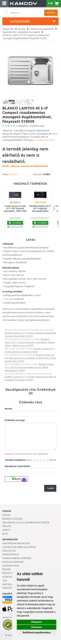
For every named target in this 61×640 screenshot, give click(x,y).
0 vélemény (22, 126)
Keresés (51, 12)
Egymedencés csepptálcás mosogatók (21, 32)
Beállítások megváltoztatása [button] (36, 632)
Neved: (8, 408)
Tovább (50, 488)
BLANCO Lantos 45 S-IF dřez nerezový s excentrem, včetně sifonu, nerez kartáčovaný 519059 (30, 358)
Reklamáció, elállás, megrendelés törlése (25, 522)
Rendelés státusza (12, 519)
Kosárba (15, 223)
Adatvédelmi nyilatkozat (16, 543)
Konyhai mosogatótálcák (42, 29)
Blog (5, 533)
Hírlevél (7, 526)
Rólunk (6, 569)
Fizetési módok (10, 554)
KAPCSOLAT (8, 584)
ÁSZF (4, 580)
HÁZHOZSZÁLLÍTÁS (11, 577)
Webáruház (8, 29)
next (53, 208)
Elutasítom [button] (36, 627)
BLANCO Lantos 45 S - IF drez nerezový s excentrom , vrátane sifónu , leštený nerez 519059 (30, 342)
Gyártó (6, 530)
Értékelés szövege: (15, 420)
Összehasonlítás (15, 227)
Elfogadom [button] (36, 622)
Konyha (21, 29)
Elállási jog (9, 550)
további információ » (45, 140)
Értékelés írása (37, 126)
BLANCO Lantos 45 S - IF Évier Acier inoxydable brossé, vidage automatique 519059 (29, 367)
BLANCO (13, 174)
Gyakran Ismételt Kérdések (16, 558)
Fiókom (6, 515)
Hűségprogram (10, 565)
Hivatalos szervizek (13, 562)
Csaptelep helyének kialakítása (19, 547)
